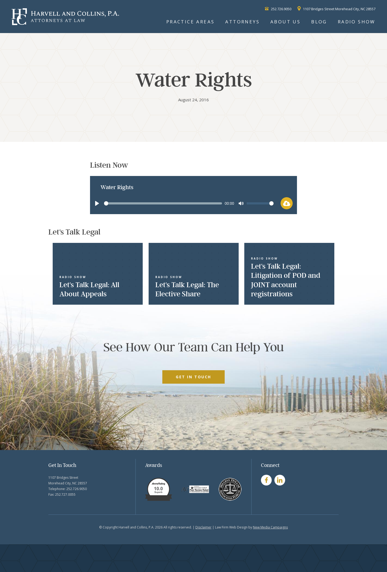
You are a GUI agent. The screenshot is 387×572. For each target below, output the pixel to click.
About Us (285, 22)
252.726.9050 (278, 8)
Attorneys (242, 22)
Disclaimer (203, 527)
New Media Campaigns (270, 527)
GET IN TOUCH (193, 376)
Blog (319, 22)
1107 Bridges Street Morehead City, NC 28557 (336, 8)
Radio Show (356, 22)
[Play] (97, 203)
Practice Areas (190, 22)
